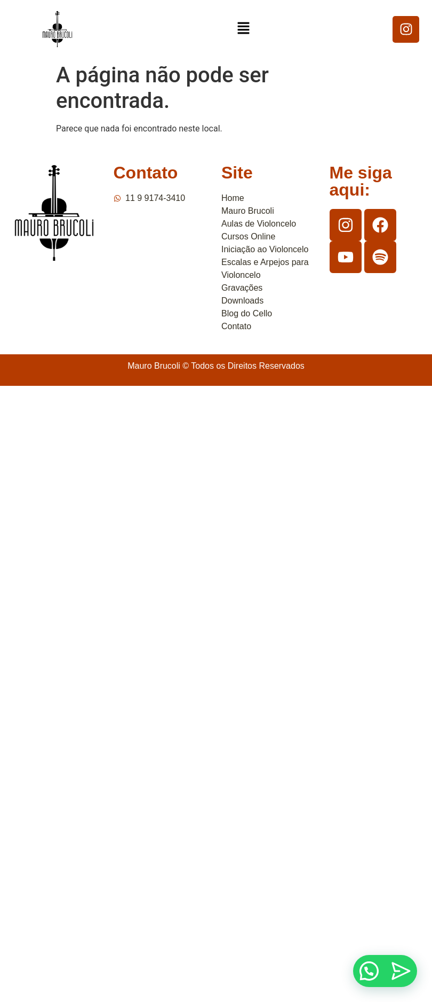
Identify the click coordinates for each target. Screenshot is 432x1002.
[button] (243, 29)
